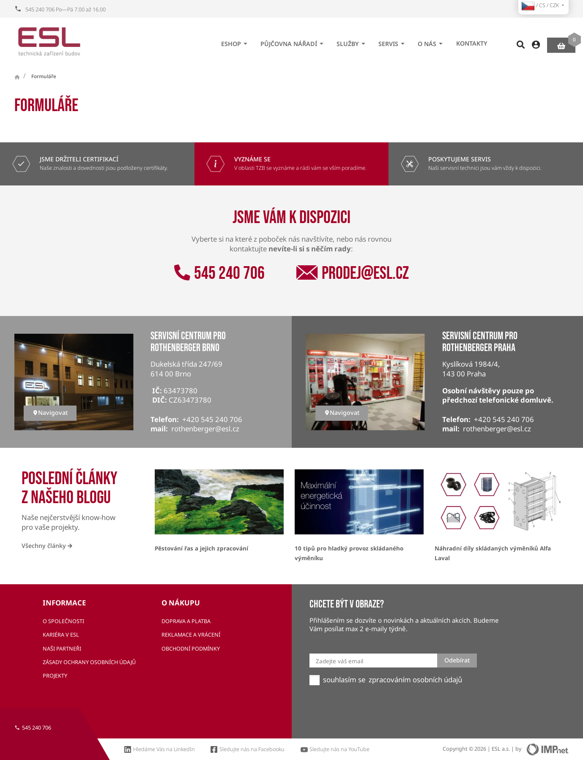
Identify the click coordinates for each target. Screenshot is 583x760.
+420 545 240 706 (212, 419)
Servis (392, 41)
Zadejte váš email (339, 661)
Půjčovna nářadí (293, 41)
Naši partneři (62, 648)
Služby (352, 41)
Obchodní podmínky (190, 648)
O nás (431, 41)
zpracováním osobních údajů (415, 679)
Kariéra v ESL (61, 634)
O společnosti (63, 621)
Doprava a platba (186, 621)
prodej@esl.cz (352, 273)
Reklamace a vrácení (190, 634)
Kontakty (471, 40)
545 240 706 (219, 273)
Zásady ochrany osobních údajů (89, 662)
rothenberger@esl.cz (205, 428)
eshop (235, 41)
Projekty (55, 675)
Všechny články (47, 546)
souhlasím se (344, 679)
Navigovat (50, 413)
